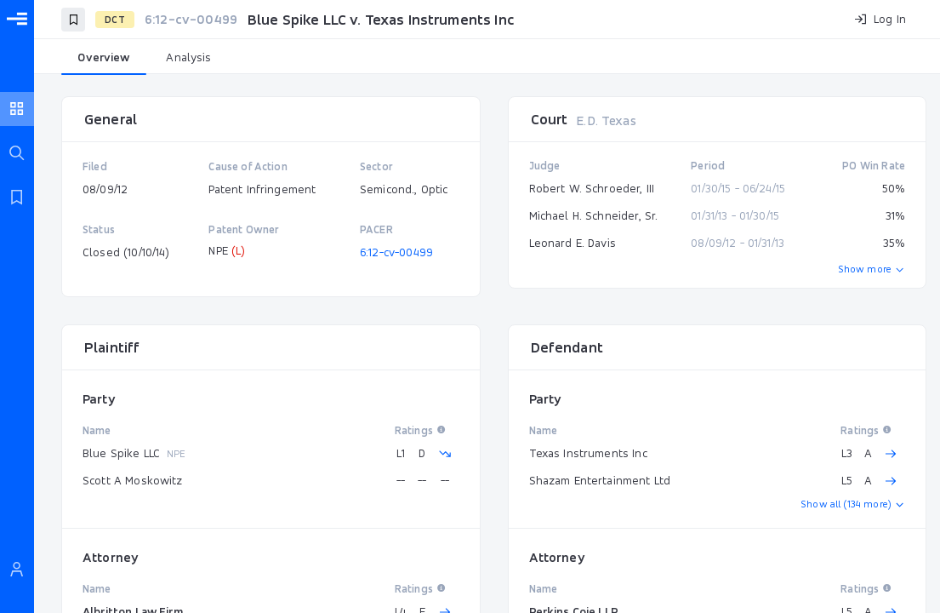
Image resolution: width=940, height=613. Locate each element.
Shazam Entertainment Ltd (600, 480)
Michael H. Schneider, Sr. (593, 215)
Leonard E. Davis (572, 242)
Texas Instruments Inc (588, 453)
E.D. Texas (606, 120)
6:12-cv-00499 (396, 252)
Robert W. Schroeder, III (592, 188)
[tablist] (487, 58)
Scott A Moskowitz (133, 480)
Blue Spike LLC (121, 453)
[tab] (103, 58)
